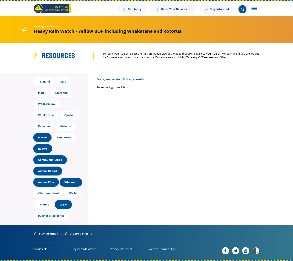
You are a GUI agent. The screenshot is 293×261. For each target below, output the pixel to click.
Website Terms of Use (162, 249)
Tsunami (44, 81)
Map (63, 81)
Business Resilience (51, 215)
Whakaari (70, 182)
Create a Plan (78, 233)
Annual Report (47, 171)
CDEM (63, 204)
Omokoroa (64, 137)
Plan (41, 92)
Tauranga (61, 92)
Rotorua (65, 126)
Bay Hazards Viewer (84, 249)
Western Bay (46, 104)
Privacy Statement (121, 249)
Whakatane (46, 115)
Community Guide (50, 160)
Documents (40, 249)
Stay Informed (216, 9)
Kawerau (44, 126)
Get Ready (132, 9)
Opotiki (69, 115)
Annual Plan (46, 182)
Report (42, 148)
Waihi (73, 193)
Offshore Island (48, 193)
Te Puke (43, 204)
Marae (42, 137)
